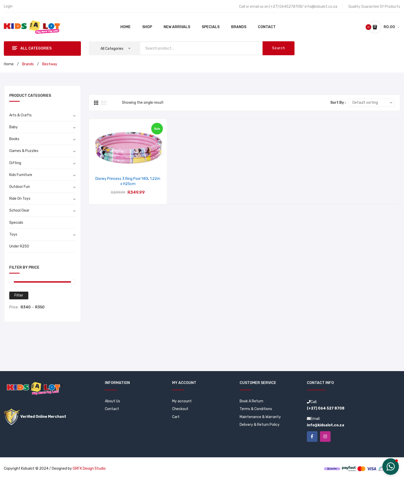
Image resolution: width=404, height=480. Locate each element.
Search (278, 48)
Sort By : (338, 102)
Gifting (15, 163)
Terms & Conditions (256, 409)
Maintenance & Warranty (260, 417)
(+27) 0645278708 (285, 6)
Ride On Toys (19, 198)
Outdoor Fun (19, 187)
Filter (18, 295)
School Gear (19, 210)
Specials (16, 222)
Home (9, 64)
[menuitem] (125, 27)
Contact (112, 409)
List (104, 103)
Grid (96, 103)
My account (182, 401)
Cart (176, 417)
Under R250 (19, 246)
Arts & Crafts (20, 115)
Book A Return (251, 401)
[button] (390, 466)
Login (8, 6)
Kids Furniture (20, 175)
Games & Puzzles (23, 151)
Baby (13, 127)
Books (14, 139)
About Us (112, 401)
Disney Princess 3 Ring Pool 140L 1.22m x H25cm (127, 181)
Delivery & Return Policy (260, 424)
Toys (13, 234)
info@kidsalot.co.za (321, 6)
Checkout (180, 409)
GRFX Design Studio (89, 469)
